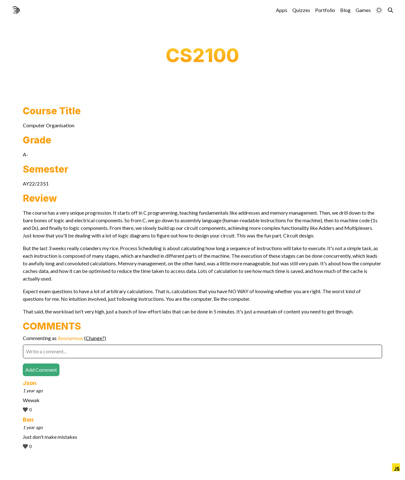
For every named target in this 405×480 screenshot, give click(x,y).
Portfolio (325, 10)
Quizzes (301, 10)
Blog (345, 10)
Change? (95, 338)
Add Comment (41, 370)
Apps (281, 10)
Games (363, 10)
